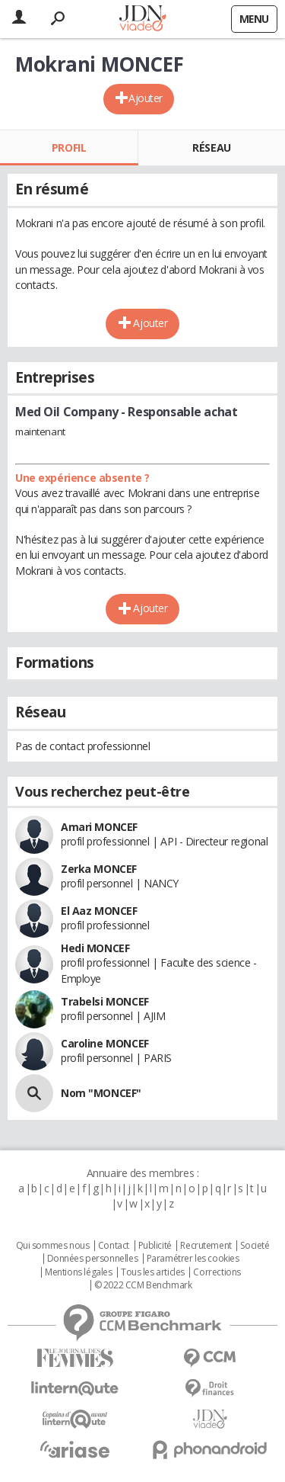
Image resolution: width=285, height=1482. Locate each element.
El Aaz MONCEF (99, 910)
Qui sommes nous (53, 1245)
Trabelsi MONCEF (105, 1001)
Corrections (216, 1272)
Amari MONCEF (99, 827)
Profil (69, 147)
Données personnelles (92, 1258)
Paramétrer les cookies (193, 1258)
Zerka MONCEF (99, 868)
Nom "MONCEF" (101, 1093)
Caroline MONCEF (105, 1043)
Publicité (155, 1245)
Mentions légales (78, 1272)
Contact (113, 1245)
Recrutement (205, 1245)
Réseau (211, 147)
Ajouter (145, 98)
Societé (254, 1245)
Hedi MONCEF (95, 948)
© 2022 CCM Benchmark (143, 1285)
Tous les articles (153, 1272)
